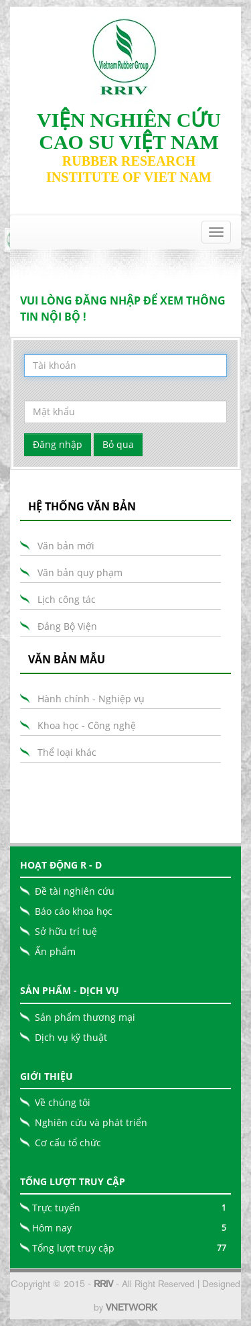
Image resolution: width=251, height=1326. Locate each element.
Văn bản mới (65, 545)
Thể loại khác (66, 752)
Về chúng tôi (62, 1102)
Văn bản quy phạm (79, 572)
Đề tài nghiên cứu (74, 891)
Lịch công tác (66, 599)
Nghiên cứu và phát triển (91, 1122)
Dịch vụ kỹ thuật (71, 1037)
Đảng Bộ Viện (67, 626)
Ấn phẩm (55, 951)
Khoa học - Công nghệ (86, 725)
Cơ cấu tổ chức (68, 1142)
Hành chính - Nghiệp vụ (91, 698)
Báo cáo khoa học (73, 911)
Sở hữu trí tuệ (66, 931)
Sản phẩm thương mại (85, 1017)
